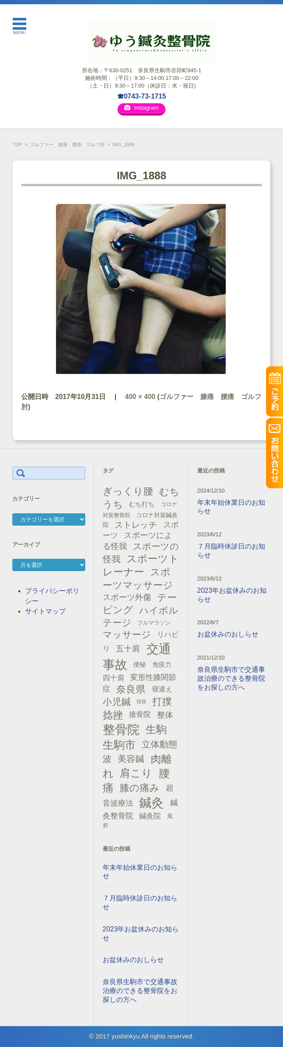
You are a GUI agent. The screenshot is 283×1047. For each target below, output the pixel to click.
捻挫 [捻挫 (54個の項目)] (113, 715)
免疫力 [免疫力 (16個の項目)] (161, 664)
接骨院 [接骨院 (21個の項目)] (140, 714)
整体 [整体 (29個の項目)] (165, 714)
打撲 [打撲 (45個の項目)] (162, 701)
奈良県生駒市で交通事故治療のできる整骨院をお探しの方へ (140, 990)
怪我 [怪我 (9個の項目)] (141, 701)
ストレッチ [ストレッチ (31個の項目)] (136, 524)
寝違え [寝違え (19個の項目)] (162, 689)
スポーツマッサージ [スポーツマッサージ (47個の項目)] (138, 578)
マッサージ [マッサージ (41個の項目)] (127, 634)
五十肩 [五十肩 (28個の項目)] (128, 648)
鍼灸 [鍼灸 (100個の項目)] (151, 802)
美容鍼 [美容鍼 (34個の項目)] (131, 759)
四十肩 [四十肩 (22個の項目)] (113, 677)
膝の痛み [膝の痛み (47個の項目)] (140, 787)
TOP (17, 144)
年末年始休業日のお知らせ (140, 872)
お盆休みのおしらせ (133, 959)
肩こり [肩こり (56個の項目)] (136, 773)
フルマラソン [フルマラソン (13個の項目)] (154, 623)
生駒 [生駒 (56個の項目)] (156, 729)
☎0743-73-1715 (141, 96)
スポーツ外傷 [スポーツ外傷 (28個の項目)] (127, 597)
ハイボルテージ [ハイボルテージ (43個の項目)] (140, 616)
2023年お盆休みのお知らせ (141, 933)
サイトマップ (45, 611)
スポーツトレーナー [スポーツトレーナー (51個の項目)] (141, 565)
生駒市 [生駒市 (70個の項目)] (119, 745)
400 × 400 (140, 396)
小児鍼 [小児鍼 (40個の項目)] (117, 701)
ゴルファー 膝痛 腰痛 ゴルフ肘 (67, 144)
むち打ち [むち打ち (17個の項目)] (141, 504)
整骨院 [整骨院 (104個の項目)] (121, 729)
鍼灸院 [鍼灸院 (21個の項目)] (150, 816)
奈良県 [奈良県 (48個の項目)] (131, 689)
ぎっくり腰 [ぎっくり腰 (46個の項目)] (128, 491)
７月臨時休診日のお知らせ (140, 902)
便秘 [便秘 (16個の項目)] (139, 664)
